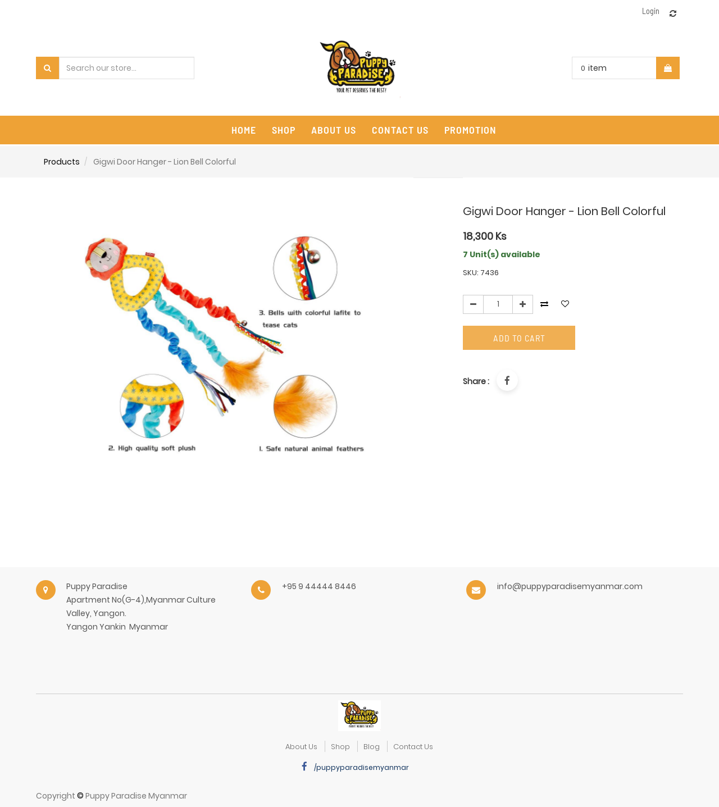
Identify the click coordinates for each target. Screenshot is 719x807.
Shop (340, 746)
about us (301, 746)
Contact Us (413, 746)
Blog (371, 746)
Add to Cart (519, 337)
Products (62, 161)
